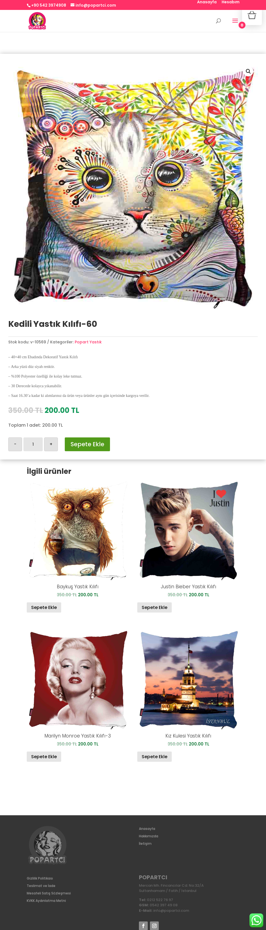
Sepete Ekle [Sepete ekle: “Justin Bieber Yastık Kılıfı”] (154, 607)
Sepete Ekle (87, 444)
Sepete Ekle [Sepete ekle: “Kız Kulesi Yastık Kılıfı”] (154, 756)
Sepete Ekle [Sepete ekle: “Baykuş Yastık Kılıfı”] (44, 607)
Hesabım (231, 2)
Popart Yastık (88, 342)
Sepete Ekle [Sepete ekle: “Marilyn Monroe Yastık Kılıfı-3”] (44, 756)
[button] (248, 71)
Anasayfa (207, 2)
